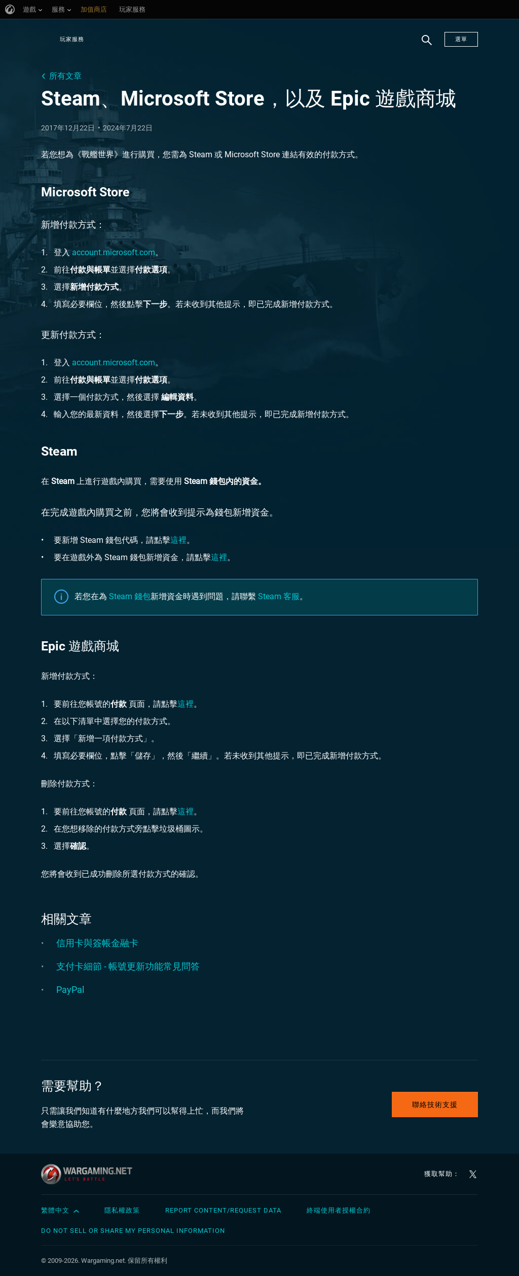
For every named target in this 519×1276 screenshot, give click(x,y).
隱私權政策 (122, 1210)
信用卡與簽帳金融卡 (97, 943)
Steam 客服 (279, 596)
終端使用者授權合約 (338, 1210)
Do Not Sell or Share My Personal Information (133, 1230)
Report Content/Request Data (223, 1210)
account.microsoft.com (113, 252)
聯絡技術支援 (435, 1104)
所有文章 (65, 76)
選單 (461, 39)
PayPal (70, 989)
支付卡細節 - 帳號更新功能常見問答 (128, 966)
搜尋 (423, 45)
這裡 (178, 540)
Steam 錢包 (130, 596)
